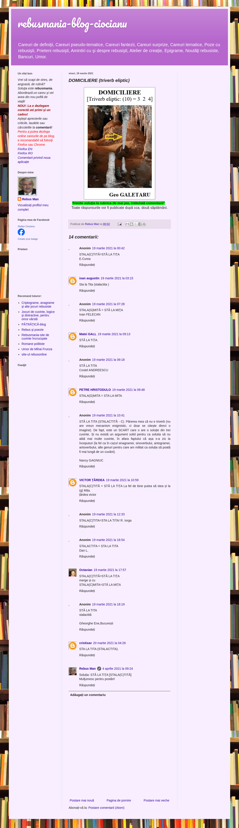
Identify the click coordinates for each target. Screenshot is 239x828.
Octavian (85, 570)
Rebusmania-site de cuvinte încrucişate (35, 336)
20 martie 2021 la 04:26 (109, 643)
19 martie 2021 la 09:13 (114, 334)
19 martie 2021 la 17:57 (110, 570)
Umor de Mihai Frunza (37, 349)
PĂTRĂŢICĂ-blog (34, 324)
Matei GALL (87, 334)
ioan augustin (89, 278)
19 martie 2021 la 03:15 (117, 278)
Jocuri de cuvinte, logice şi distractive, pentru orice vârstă (38, 315)
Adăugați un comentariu (88, 695)
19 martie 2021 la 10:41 (108, 415)
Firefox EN (25, 149)
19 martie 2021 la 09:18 (108, 359)
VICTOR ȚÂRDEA (92, 480)
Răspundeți (87, 265)
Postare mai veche (156, 800)
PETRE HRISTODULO (95, 389)
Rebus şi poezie (33, 329)
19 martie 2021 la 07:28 (108, 304)
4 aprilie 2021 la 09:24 (117, 668)
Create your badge (28, 239)
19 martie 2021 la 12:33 (108, 514)
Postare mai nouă (82, 800)
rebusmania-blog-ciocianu (72, 23)
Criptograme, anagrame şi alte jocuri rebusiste (38, 304)
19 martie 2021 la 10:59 (122, 480)
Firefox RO (25, 153)
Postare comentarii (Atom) (107, 807)
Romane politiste (33, 344)
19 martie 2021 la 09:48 (128, 389)
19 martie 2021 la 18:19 (108, 604)
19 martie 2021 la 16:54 (108, 540)
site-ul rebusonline (34, 354)
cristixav (85, 643)
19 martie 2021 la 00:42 (108, 248)
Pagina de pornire (119, 800)
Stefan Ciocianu (26, 226)
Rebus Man (87, 668)
